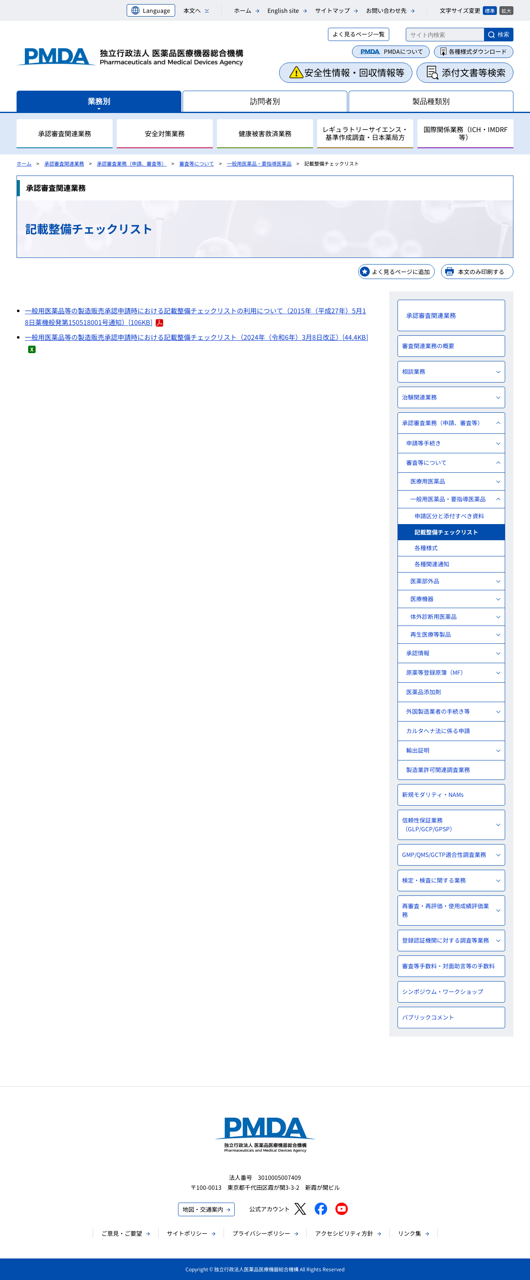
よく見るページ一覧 (358, 34)
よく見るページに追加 (401, 271)
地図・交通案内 (203, 1209)
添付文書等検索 (474, 72)
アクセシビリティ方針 (344, 1233)
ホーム (242, 10)
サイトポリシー (187, 1233)
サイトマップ (332, 10)
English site (283, 10)
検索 (503, 34)
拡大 (506, 10)
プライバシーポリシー (261, 1233)
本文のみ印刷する (481, 271)
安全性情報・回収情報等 (354, 72)
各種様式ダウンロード (478, 51)
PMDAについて (403, 51)
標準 (490, 10)
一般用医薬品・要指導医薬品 (259, 163)
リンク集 (409, 1233)
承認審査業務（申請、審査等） (131, 163)
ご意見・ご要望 (121, 1233)
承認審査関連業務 (64, 163)
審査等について (196, 163)
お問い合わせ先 (386, 10)
